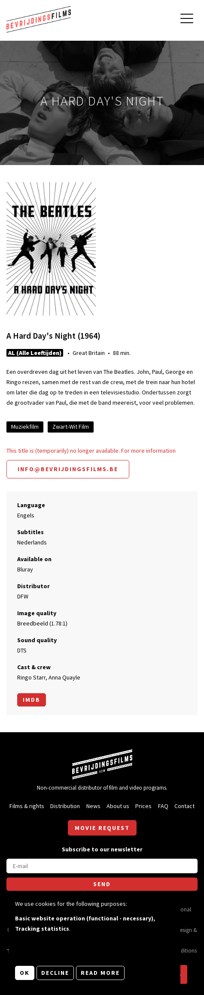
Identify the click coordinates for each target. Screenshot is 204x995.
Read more (100, 973)
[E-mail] (102, 866)
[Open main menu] (187, 19)
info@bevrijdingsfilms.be (68, 469)
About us (118, 806)
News (93, 806)
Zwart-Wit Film (70, 426)
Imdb (31, 699)
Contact (184, 806)
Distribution (65, 806)
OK (25, 973)
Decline (55, 973)
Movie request (102, 828)
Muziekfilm (25, 426)
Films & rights (26, 806)
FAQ (163, 806)
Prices (143, 806)
